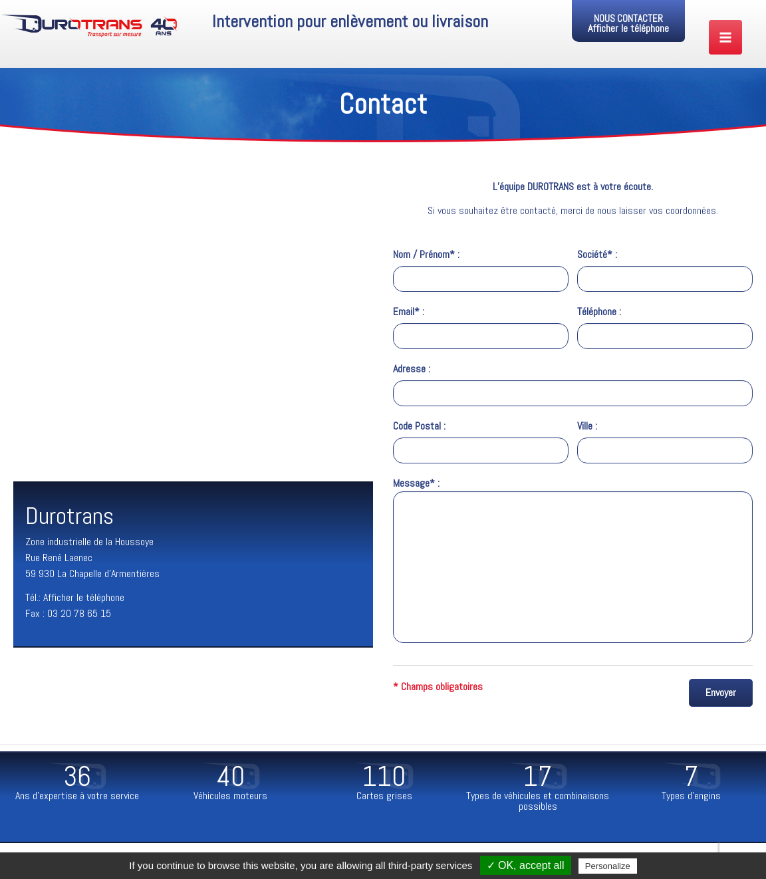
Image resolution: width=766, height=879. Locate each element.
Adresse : (573, 384)
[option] (77, 783)
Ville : (665, 441)
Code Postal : (481, 441)
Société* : (665, 269)
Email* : (481, 327)
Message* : (573, 561)
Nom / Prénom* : (481, 269)
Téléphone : (665, 327)
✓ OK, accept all (526, 865)
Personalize (607, 866)
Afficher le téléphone (628, 28)
